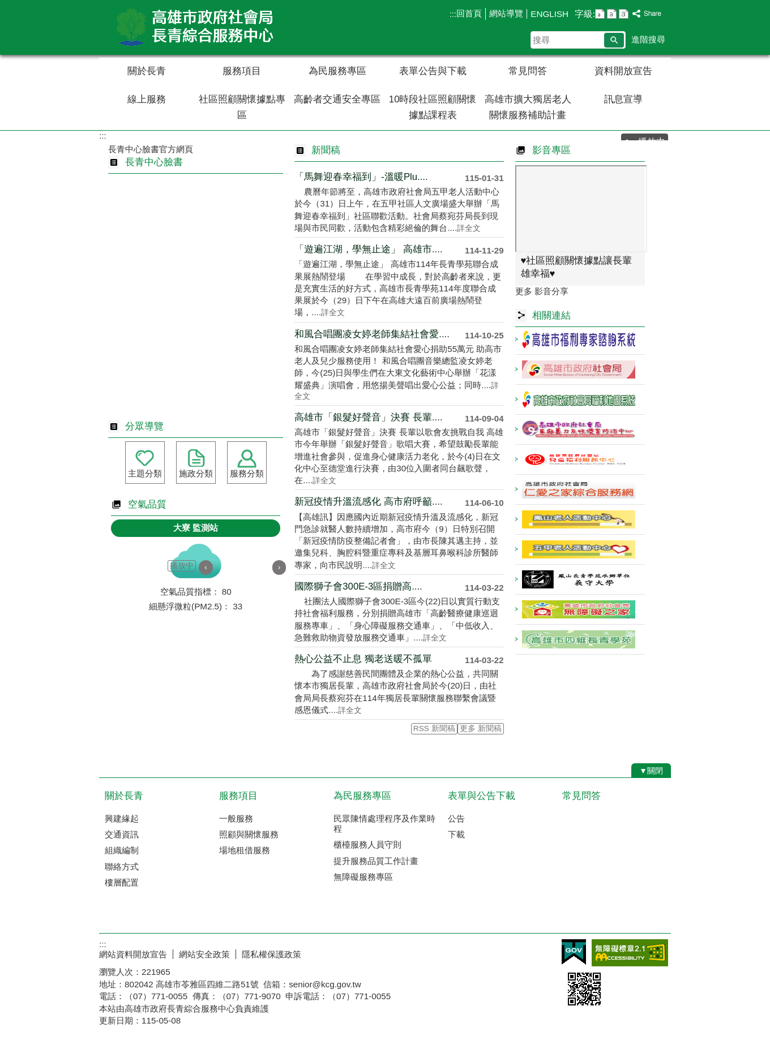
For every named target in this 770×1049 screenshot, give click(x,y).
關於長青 (146, 71)
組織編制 (122, 850)
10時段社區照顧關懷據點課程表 (433, 107)
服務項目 (242, 71)
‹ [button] (205, 567)
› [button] (279, 567)
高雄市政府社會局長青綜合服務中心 (194, 27)
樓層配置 (122, 882)
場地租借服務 (244, 850)
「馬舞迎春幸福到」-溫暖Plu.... (360, 176)
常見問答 (527, 71)
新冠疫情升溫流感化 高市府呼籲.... (368, 501)
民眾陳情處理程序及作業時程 (384, 823)
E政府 (574, 952)
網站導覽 (506, 13)
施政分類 (196, 473)
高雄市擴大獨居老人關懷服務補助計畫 (528, 107)
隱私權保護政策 (271, 954)
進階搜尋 (648, 39)
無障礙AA (630, 952)
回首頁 (469, 13)
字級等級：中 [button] (611, 13)
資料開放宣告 (623, 71)
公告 (456, 818)
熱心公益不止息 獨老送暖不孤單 (363, 659)
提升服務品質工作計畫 (375, 861)
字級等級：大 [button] (623, 14)
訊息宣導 (623, 99)
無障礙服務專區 (363, 877)
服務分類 (247, 473)
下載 (456, 834)
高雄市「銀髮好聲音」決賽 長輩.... (368, 417)
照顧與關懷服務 (249, 834)
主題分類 (145, 473)
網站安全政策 (204, 954)
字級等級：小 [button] (600, 14)
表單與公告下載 (481, 795)
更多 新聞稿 (481, 728)
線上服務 (146, 99)
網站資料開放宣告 (133, 954)
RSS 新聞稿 (434, 728)
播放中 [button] (182, 565)
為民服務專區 (337, 71)
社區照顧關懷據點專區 (242, 107)
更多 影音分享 (541, 291)
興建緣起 (122, 818)
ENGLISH (549, 14)
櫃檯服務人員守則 (367, 844)
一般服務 (236, 818)
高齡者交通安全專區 (337, 99)
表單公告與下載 (433, 71)
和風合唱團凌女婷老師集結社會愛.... (372, 334)
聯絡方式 (122, 866)
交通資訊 (122, 834)
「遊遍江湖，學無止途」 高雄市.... (368, 249)
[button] (614, 40)
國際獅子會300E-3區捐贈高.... (358, 586)
